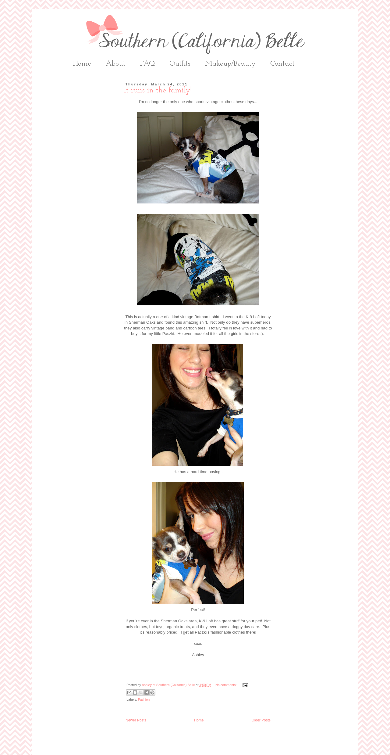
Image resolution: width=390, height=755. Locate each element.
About (115, 63)
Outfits (179, 63)
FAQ (147, 63)
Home (82, 63)
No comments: (226, 685)
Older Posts (261, 720)
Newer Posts (136, 720)
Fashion (144, 699)
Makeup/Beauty (230, 63)
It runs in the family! (158, 90)
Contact (282, 63)
